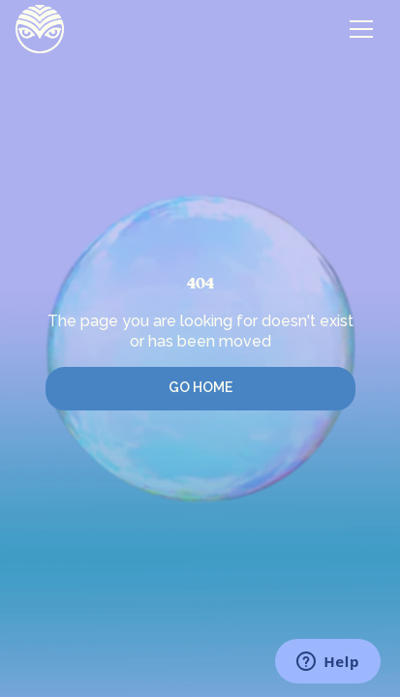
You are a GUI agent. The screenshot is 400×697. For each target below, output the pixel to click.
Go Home (200, 387)
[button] (361, 29)
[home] (39, 29)
